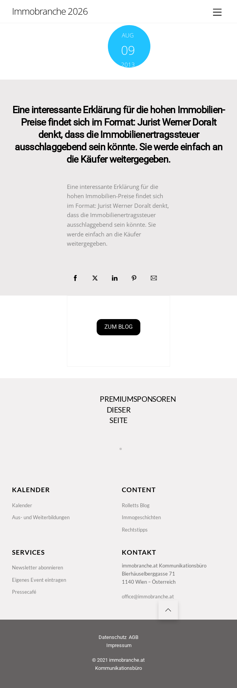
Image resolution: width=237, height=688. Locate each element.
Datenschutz (112, 637)
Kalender (22, 505)
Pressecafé (24, 592)
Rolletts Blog (136, 505)
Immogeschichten (141, 517)
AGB (133, 637)
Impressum (118, 645)
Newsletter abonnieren (37, 567)
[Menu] (217, 12)
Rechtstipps (135, 530)
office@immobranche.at (148, 596)
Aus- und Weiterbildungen (41, 517)
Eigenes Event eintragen (39, 580)
